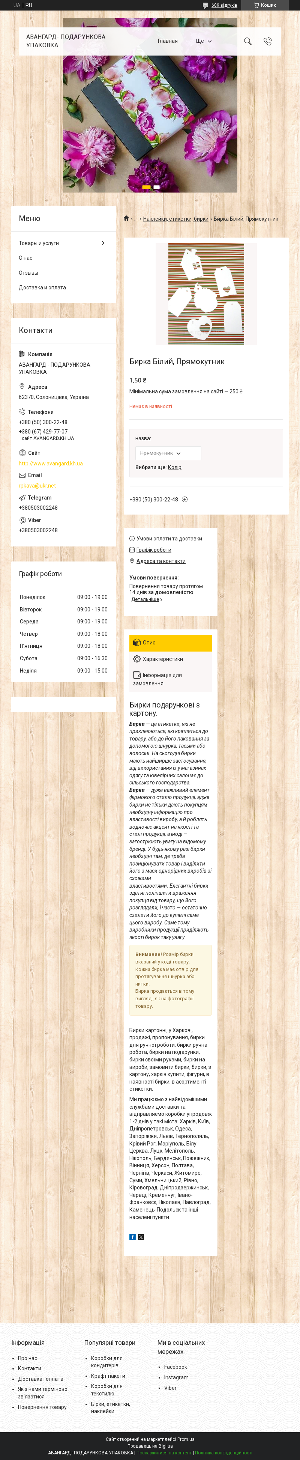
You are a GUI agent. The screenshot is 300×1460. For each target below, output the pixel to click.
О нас (25, 258)
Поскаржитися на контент (164, 1452)
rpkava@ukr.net (37, 486)
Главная (168, 41)
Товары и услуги (39, 243)
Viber (170, 1388)
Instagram (176, 1377)
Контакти (29, 1368)
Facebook (175, 1367)
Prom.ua (186, 1439)
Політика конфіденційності (223, 1452)
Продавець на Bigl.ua (150, 1446)
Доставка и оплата (42, 287)
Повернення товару (42, 1407)
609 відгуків (224, 5)
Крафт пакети (108, 1376)
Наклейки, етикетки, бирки (175, 219)
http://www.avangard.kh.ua (51, 464)
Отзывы (28, 273)
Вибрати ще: (158, 467)
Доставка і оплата (40, 1379)
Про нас (27, 1358)
